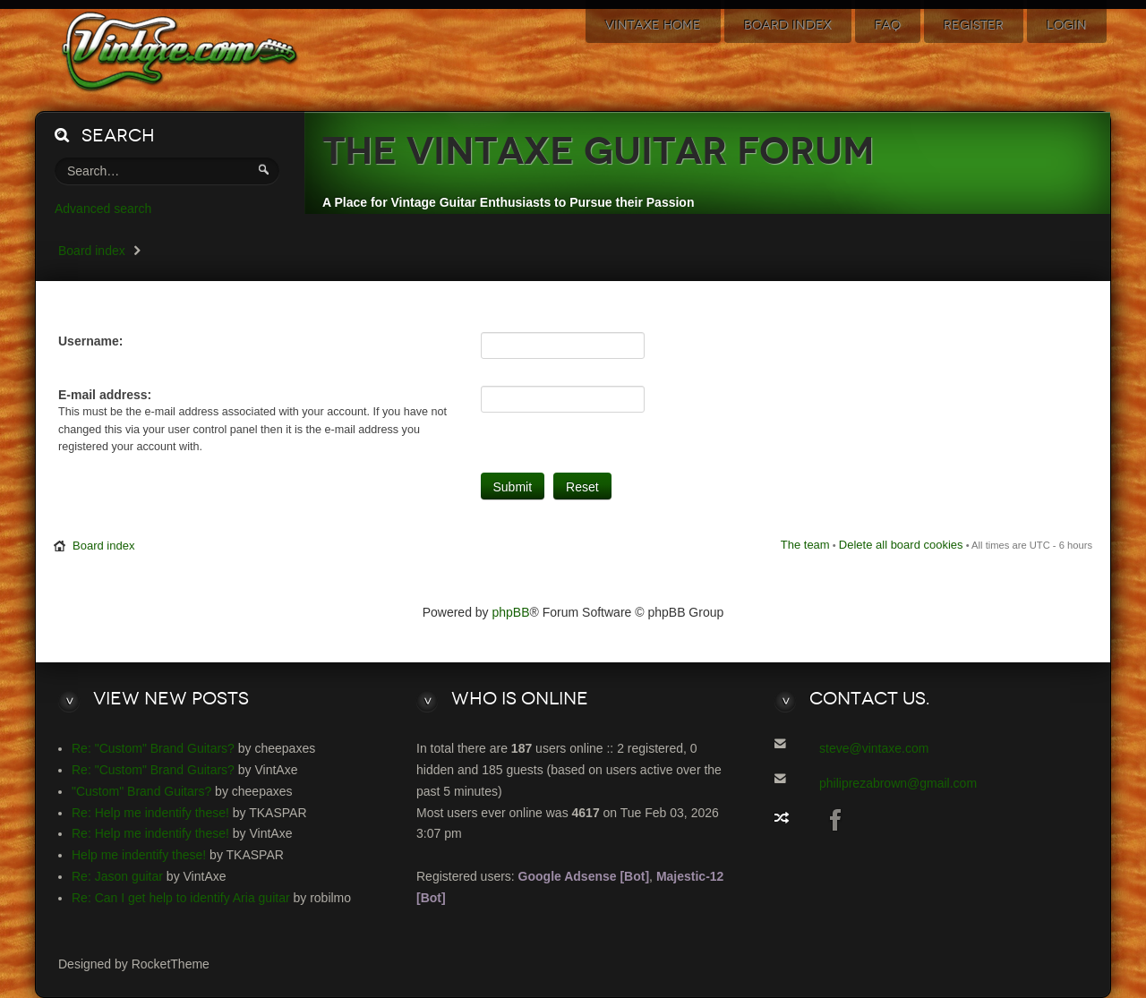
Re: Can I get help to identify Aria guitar (181, 898)
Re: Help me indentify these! (150, 813)
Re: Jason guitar (117, 876)
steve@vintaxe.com (873, 748)
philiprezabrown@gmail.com (898, 783)
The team (805, 544)
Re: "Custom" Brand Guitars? (153, 748)
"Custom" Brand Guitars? (141, 791)
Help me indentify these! (139, 855)
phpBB (511, 612)
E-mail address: (104, 395)
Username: (90, 341)
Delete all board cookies (901, 544)
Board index (91, 250)
